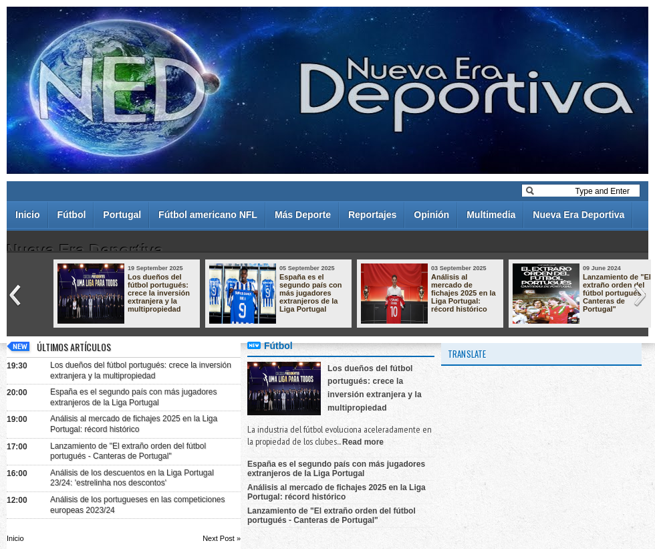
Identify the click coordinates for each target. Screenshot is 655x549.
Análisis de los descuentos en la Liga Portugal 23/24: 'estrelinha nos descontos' (132, 478)
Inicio (27, 214)
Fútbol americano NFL (207, 214)
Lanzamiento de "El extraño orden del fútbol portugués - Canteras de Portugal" (617, 293)
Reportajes (372, 214)
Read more (363, 442)
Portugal (122, 214)
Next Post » (222, 538)
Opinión (431, 214)
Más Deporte (303, 214)
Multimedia (491, 214)
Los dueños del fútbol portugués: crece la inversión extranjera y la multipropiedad (159, 293)
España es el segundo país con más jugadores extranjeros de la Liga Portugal (310, 293)
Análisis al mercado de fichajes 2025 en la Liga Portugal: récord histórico (463, 293)
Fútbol (71, 214)
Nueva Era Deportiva (578, 214)
